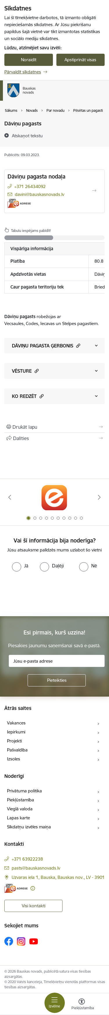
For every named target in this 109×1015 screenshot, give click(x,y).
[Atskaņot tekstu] (27, 135)
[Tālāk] (99, 497)
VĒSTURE (25, 371)
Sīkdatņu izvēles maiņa (29, 827)
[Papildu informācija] (33, 888)
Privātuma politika (24, 791)
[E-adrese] (19, 203)
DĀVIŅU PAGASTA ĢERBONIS (46, 345)
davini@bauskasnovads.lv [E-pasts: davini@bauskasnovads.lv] (39, 194)
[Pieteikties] (57, 680)
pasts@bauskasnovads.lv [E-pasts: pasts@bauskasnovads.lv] (36, 868)
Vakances (16, 723)
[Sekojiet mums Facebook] (8, 941)
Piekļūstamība (20, 800)
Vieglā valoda (20, 809)
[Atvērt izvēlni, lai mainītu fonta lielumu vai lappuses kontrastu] (82, 1005)
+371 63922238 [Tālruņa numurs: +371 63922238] (27, 859)
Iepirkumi (16, 732)
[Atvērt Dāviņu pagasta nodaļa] (94, 190)
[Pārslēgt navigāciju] (54, 1003)
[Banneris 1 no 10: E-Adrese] (54, 497)
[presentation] (48, 593)
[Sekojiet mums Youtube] (33, 941)
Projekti (14, 741)
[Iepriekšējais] (10, 497)
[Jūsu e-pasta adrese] (57, 661)
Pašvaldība (17, 750)
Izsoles (13, 759)
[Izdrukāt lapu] (54, 426)
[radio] (20, 565)
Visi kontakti (33, 905)
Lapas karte (18, 818)
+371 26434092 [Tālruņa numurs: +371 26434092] (30, 186)
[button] (77, 345)
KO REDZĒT (28, 396)
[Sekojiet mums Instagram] (21, 941)
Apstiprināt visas (80, 59)
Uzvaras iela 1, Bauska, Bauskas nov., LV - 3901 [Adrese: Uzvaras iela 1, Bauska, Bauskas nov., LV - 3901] (58, 877)
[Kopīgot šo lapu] (54, 438)
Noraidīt (28, 59)
